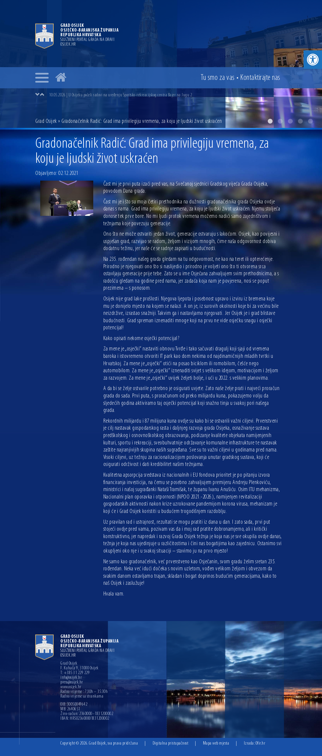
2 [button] (280, 121)
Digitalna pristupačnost (171, 743)
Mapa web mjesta (216, 743)
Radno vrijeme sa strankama (81, 696)
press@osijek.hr (71, 682)
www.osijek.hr (71, 687)
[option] (161, 64)
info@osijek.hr (71, 677)
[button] (313, 59)
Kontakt (260, 78)
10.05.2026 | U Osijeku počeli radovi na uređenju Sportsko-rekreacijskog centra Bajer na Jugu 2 (120, 95)
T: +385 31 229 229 (75, 673)
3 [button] (290, 121)
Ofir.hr (261, 743)
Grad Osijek (46, 121)
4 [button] (300, 121)
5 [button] (310, 121)
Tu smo (218, 78)
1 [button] (270, 121)
